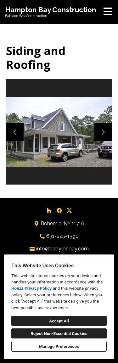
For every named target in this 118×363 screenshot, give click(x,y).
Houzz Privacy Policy (31, 288)
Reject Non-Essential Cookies (59, 333)
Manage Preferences (59, 346)
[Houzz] (49, 210)
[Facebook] (59, 210)
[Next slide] (103, 132)
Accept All (59, 320)
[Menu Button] (108, 11)
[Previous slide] (15, 132)
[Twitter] (69, 210)
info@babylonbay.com (62, 249)
